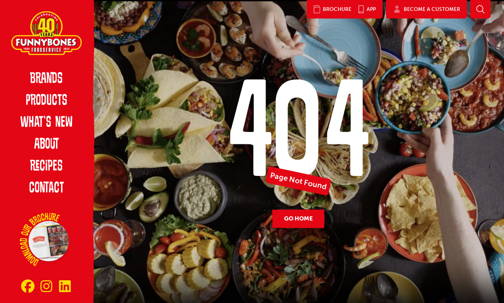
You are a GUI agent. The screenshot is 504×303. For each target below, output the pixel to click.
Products (46, 101)
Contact (46, 188)
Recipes (46, 166)
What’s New (46, 122)
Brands (46, 79)
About (46, 144)
